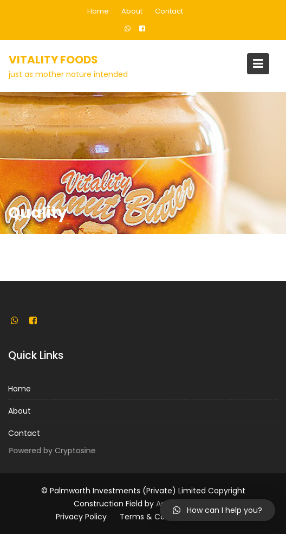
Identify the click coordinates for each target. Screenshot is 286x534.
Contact (169, 11)
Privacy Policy (81, 516)
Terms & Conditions (157, 516)
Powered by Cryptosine (53, 450)
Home (98, 11)
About (131, 11)
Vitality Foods (53, 59)
